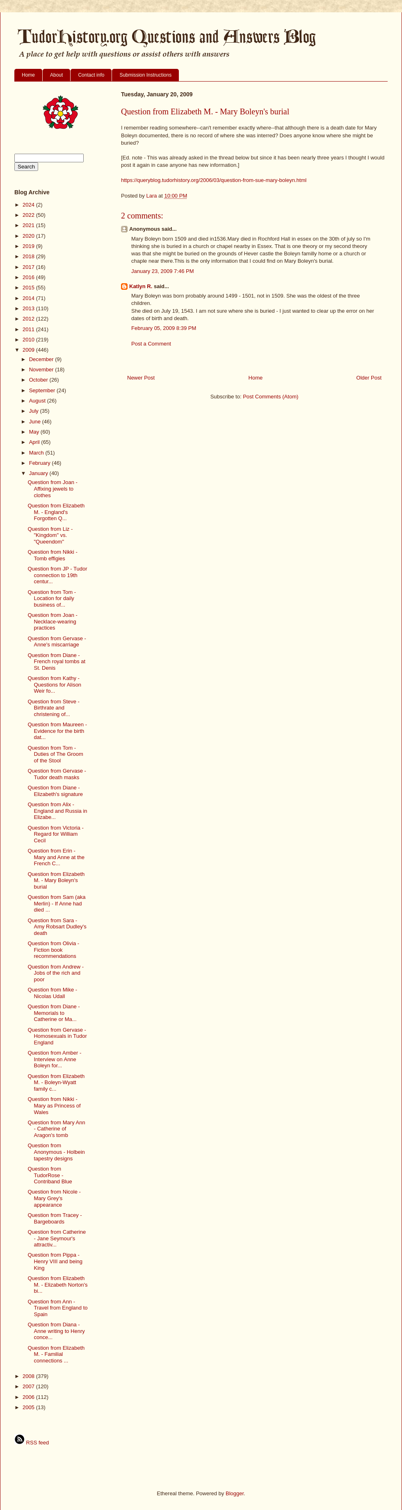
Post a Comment (151, 344)
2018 (29, 256)
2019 (29, 246)
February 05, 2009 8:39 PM (163, 328)
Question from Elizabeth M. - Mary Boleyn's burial (56, 880)
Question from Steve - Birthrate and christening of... (53, 707)
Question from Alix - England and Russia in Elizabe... (57, 810)
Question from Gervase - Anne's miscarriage (56, 641)
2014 (29, 298)
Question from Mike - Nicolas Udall (52, 993)
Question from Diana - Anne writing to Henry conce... (56, 1330)
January (39, 473)
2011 (29, 329)
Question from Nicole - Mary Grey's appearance (53, 1198)
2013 (29, 308)
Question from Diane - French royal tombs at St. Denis (56, 661)
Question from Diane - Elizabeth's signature (55, 791)
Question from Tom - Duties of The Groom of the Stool (55, 754)
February (40, 463)
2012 (29, 319)
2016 (29, 277)
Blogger (235, 1493)
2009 (29, 350)
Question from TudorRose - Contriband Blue (49, 1175)
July (34, 411)
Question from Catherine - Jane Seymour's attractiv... (56, 1238)
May (35, 432)
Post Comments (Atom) (270, 396)
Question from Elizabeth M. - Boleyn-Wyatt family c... (56, 1082)
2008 (29, 1376)
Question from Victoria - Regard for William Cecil (55, 834)
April (35, 442)
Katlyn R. (140, 286)
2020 (29, 236)
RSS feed (31, 1443)
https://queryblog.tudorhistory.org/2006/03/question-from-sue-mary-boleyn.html (213, 180)
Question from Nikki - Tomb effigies (52, 555)
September (43, 390)
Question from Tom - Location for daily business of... (51, 598)
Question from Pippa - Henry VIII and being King (54, 1261)
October (39, 380)
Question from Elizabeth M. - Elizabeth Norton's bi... (57, 1284)
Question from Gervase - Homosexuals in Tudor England (57, 1036)
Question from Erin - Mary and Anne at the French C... (56, 857)
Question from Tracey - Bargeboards (54, 1218)
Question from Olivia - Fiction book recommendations (53, 949)
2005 (29, 1407)
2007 (29, 1386)
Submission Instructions (145, 75)
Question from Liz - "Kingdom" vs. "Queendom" (50, 535)
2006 (29, 1397)
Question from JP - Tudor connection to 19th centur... (57, 575)
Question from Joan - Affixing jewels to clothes (52, 488)
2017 (29, 267)
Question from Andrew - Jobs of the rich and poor (55, 973)
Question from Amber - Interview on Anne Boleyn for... (54, 1059)
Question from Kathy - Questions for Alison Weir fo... (54, 684)
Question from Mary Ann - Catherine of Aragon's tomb (56, 1128)
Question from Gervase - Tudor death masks (56, 774)
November (42, 369)
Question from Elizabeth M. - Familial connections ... (56, 1354)
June (35, 421)
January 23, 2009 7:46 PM (162, 271)
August (38, 401)
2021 (29, 225)
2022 (29, 215)
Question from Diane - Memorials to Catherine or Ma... (53, 1012)
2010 (29, 340)
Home (28, 75)
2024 (29, 205)
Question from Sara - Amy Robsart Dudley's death (56, 926)
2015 (29, 287)
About (56, 75)
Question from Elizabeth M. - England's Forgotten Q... (56, 512)
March (37, 453)
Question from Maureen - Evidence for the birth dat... (57, 730)
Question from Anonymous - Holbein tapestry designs (56, 1151)
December (42, 359)
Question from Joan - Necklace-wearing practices (52, 621)
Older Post (368, 378)
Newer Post (141, 378)
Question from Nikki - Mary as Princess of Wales (53, 1105)
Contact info (91, 75)
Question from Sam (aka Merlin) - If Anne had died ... (56, 903)
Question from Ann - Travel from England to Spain (57, 1308)
